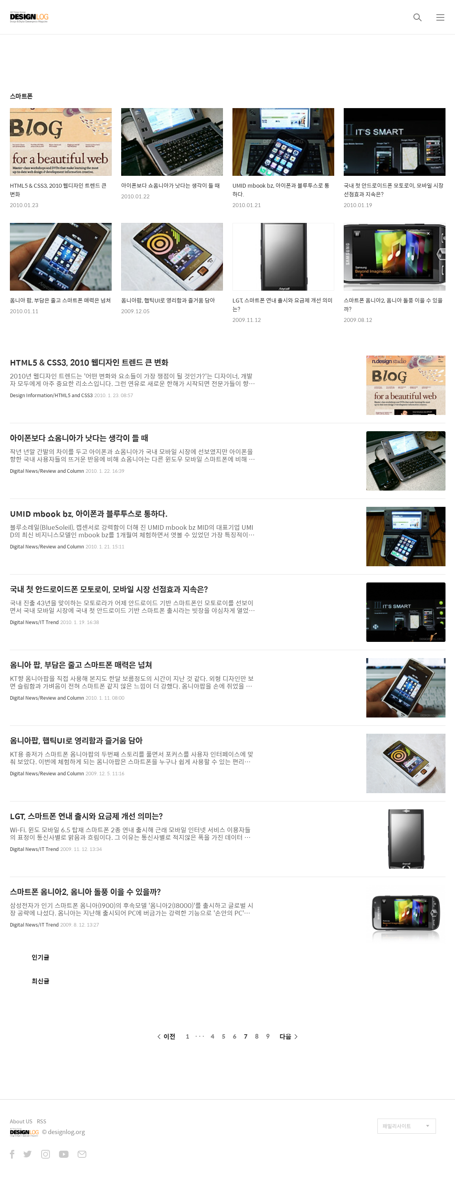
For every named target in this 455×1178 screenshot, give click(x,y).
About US (21, 1121)
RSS (41, 1121)
